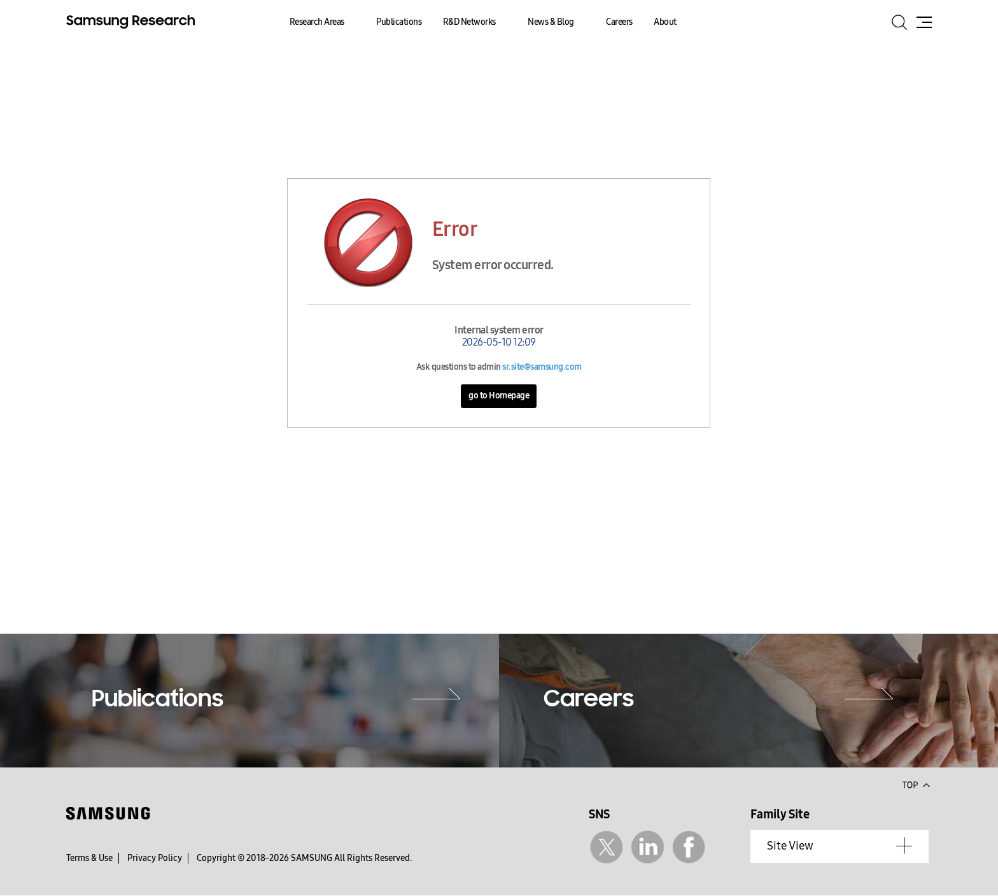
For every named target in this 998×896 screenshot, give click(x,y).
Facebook (688, 847)
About (665, 22)
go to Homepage (498, 395)
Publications (398, 22)
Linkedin (647, 847)
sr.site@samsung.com (542, 366)
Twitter (606, 847)
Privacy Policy (154, 858)
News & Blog (551, 22)
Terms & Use (89, 858)
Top (916, 784)
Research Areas (317, 22)
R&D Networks (469, 22)
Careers (619, 22)
